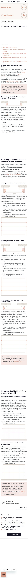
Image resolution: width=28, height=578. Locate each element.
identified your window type (13, 81)
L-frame (23, 72)
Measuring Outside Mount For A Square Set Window (13, 523)
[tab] (14, 7)
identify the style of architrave (13, 174)
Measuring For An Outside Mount (8, 22)
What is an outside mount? (10, 47)
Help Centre (3, 21)
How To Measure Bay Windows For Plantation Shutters (11, 518)
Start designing (14, 534)
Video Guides (14, 15)
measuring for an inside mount (10, 114)
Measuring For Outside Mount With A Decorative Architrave (12, 527)
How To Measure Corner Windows (12, 521)
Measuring (14, 7)
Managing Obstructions (9, 529)
